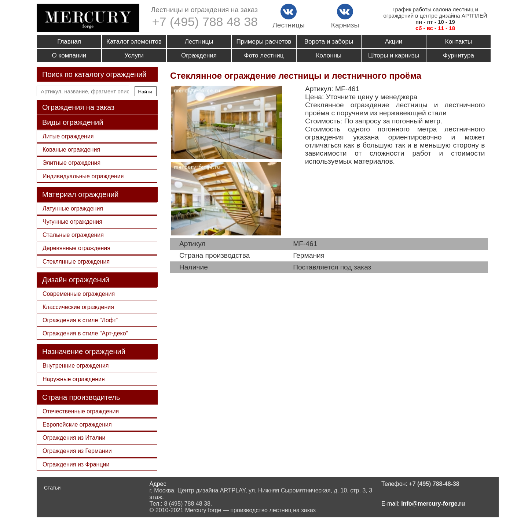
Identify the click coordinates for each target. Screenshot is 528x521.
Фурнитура (458, 55)
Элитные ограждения (71, 163)
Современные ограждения (79, 294)
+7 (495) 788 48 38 (205, 22)
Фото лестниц (263, 55)
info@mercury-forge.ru (433, 503)
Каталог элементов (134, 41)
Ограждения (199, 55)
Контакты (458, 41)
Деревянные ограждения (76, 248)
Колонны (329, 55)
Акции (394, 41)
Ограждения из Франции (76, 464)
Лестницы (199, 41)
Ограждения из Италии (74, 438)
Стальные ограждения (73, 235)
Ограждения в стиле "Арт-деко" (85, 333)
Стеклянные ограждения (76, 261)
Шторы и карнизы (393, 55)
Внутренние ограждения (76, 365)
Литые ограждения (68, 136)
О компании (69, 55)
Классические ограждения (78, 307)
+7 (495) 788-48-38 (434, 484)
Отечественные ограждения (81, 411)
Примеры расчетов (264, 41)
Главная (69, 41)
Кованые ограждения (71, 149)
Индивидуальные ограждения (83, 176)
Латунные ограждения (73, 208)
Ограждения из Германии (77, 451)
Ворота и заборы (328, 41)
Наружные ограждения (74, 379)
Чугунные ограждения (72, 222)
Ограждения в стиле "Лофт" (80, 320)
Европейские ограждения (77, 424)
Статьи (52, 488)
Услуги (133, 55)
